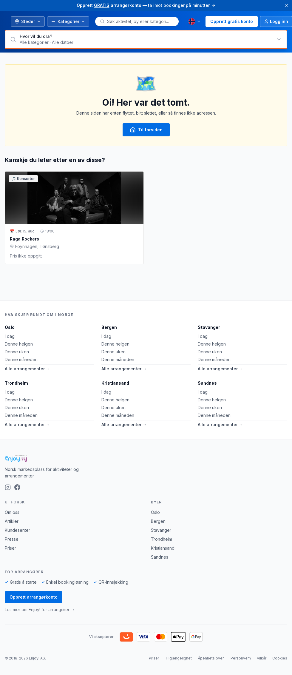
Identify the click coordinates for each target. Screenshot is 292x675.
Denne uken (17, 351)
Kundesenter (17, 530)
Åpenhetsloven (211, 658)
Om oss (12, 512)
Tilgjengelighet (178, 658)
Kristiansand (115, 383)
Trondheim (16, 383)
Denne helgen (19, 343)
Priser (10, 548)
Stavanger (209, 327)
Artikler (11, 521)
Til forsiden (146, 130)
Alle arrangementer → (27, 368)
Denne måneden (21, 359)
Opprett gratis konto (231, 21)
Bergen (109, 327)
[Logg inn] (276, 21)
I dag (10, 336)
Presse (11, 539)
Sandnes (207, 383)
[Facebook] (17, 487)
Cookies (279, 658)
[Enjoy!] (146, 458)
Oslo (10, 327)
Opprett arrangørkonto (34, 597)
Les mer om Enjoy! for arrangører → (40, 609)
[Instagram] (8, 487)
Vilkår (261, 658)
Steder (28, 21)
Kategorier (68, 21)
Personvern (241, 658)
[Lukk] (286, 5)
